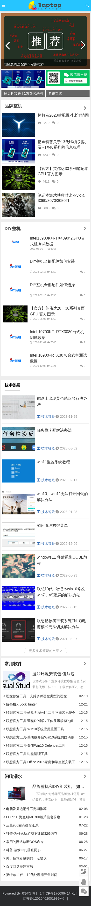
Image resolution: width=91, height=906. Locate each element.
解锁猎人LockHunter (21, 704)
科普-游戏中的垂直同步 (23, 850)
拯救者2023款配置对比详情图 (63, 115)
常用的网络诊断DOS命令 (25, 842)
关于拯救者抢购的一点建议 (26, 858)
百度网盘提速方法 (19, 866)
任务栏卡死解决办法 (54, 430)
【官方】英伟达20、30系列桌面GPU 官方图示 (57, 311)
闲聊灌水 (13, 776)
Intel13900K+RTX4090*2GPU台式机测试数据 (57, 241)
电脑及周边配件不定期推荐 (26, 809)
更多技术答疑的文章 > (45, 651)
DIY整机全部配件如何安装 (52, 261)
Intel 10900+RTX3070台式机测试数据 (58, 358)
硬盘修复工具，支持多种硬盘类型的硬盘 (36, 696)
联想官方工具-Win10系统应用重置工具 (35, 729)
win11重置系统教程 (53, 462)
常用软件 (13, 663)
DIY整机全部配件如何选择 (52, 285)
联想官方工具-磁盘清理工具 (27, 754)
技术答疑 (12, 385)
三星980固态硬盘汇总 (22, 825)
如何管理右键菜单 (52, 525)
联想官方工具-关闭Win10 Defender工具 (35, 745)
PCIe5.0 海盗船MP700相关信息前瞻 (33, 817)
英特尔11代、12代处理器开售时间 (31, 875)
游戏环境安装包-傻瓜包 (53, 674)
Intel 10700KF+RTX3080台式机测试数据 (57, 335)
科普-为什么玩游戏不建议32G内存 (31, 833)
